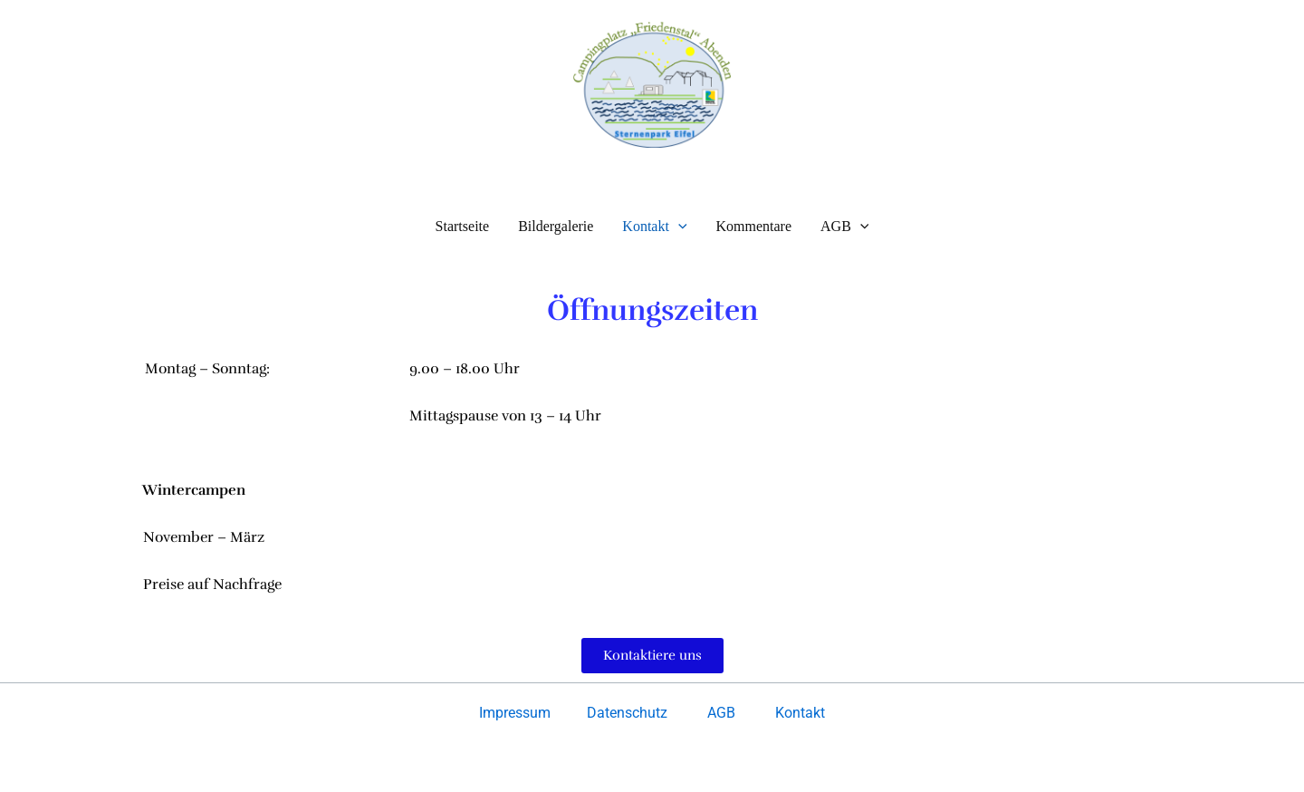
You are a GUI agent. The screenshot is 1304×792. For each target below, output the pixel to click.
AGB (844, 226)
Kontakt (654, 226)
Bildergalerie (555, 226)
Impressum (516, 712)
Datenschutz (627, 712)
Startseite (463, 226)
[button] (678, 226)
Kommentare (754, 226)
